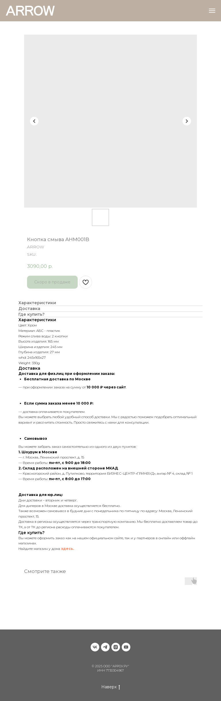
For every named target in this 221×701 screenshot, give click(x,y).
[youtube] (126, 647)
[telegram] (105, 647)
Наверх (110, 687)
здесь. (67, 548)
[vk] (95, 647)
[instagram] (115, 647)
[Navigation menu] (212, 11)
